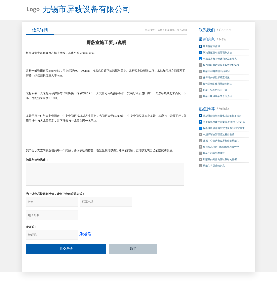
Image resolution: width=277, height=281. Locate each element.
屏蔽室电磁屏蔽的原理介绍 (217, 96)
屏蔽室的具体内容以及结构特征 (220, 159)
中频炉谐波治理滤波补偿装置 (218, 134)
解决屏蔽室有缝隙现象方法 (217, 52)
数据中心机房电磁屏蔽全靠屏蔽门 (221, 140)
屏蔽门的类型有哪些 (214, 153)
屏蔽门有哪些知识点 (214, 165)
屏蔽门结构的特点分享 (215, 90)
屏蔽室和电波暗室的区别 (216, 71)
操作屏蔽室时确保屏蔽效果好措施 (221, 65)
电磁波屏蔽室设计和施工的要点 (220, 59)
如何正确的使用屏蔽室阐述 (217, 84)
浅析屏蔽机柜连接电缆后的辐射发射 (222, 116)
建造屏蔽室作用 (211, 46)
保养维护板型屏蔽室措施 (216, 77)
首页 (160, 30)
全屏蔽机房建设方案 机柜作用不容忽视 (224, 122)
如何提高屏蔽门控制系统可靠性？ (221, 147)
